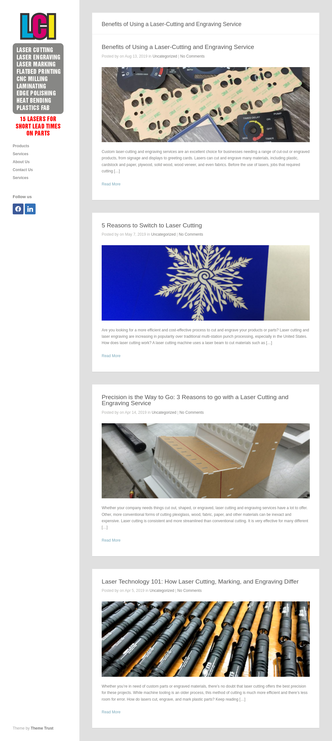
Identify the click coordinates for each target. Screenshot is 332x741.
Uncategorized (164, 56)
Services (20, 154)
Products (21, 146)
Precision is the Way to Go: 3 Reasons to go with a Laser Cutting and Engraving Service (195, 400)
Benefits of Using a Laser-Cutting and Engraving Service (178, 47)
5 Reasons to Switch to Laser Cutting (152, 225)
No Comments (192, 56)
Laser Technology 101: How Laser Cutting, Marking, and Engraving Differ (200, 581)
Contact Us (23, 170)
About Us (21, 162)
